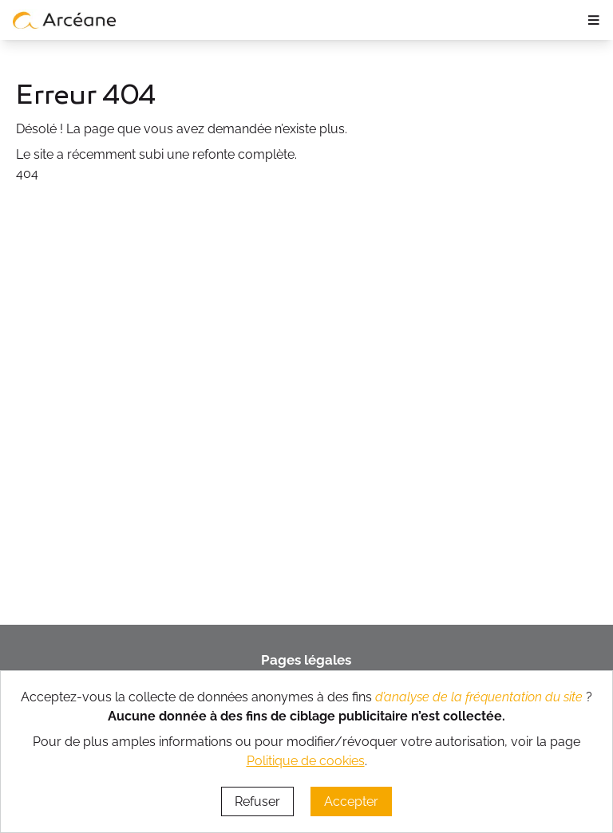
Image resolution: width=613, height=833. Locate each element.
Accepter (351, 801)
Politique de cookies (306, 760)
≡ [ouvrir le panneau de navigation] (593, 20)
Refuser (257, 801)
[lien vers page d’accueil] (65, 20)
